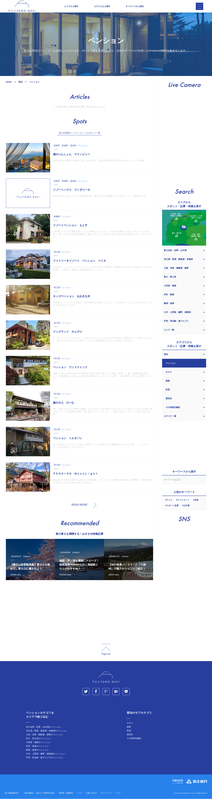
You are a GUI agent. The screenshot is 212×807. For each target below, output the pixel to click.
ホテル (130, 731)
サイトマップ (106, 801)
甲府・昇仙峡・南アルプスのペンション (44, 766)
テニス (169, 508)
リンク (118, 801)
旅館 (129, 735)
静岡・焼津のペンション (37, 758)
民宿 (129, 739)
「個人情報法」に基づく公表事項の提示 (39, 801)
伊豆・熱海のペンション (37, 754)
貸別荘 (130, 742)
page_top (106, 657)
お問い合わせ (91, 801)
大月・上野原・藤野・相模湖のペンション (45, 762)
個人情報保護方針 (12, 801)
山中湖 (186, 513)
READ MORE (79, 512)
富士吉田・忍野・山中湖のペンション (43, 735)
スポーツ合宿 (172, 513)
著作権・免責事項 (66, 801)
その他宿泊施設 (134, 746)
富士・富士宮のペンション (38, 746)
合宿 (196, 508)
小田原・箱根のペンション (38, 750)
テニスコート (183, 508)
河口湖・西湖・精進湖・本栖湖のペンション (46, 739)
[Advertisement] (79, 617)
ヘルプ (79, 801)
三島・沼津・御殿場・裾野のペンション (44, 743)
